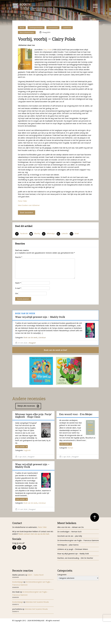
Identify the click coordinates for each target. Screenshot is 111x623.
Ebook (22, 28)
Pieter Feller (22, 201)
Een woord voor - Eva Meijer (75, 414)
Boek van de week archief (55, 350)
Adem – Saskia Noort (36, 575)
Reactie (18, 257)
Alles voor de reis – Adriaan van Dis (70, 527)
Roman (70, 448)
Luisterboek (67, 28)
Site (16, 293)
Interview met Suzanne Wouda (37, 602)
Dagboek (27, 451)
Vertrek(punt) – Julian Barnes (68, 545)
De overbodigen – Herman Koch (69, 532)
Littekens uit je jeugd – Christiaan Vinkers (72, 549)
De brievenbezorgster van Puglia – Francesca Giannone (78, 541)
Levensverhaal (53, 28)
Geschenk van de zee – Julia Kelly (69, 536)
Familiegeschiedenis (36, 28)
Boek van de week (30, 337)
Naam (18, 283)
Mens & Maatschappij (27, 32)
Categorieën (61, 575)
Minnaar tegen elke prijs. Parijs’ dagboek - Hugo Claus (33, 416)
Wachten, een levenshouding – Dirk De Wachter (75, 558)
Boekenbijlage (17, 582)
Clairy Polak (47, 49)
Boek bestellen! (26, 212)
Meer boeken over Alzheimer (29, 205)
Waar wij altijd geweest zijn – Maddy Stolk (40, 317)
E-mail (18, 288)
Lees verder (21, 447)
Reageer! (32, 343)
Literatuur (42, 337)
